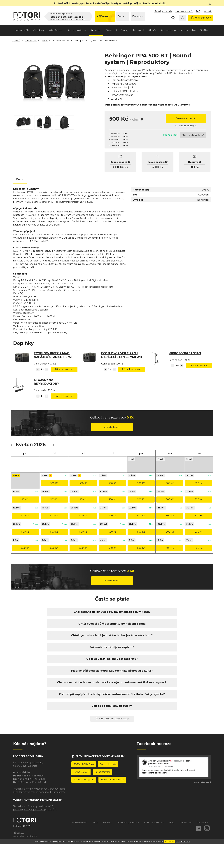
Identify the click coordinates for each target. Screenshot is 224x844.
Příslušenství (56, 30)
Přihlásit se (185, 822)
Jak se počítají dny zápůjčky (112, 705)
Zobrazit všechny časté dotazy (112, 718)
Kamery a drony (76, 30)
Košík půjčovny (201, 17)
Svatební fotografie (83, 779)
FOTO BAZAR (81, 772)
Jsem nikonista (108, 764)
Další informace (183, 841)
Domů (16, 40)
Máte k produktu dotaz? (193, 135)
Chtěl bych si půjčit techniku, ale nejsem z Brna (112, 623)
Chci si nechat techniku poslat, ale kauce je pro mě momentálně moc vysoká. (112, 682)
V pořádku (169, 841)
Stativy (125, 30)
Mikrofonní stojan (185, 353)
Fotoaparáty (22, 30)
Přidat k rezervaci (64, 369)
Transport (138, 30)
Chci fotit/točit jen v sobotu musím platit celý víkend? (112, 611)
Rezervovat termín (186, 118)
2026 (40, 444)
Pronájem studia (163, 11)
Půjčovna (104, 16)
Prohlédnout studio (154, 3)
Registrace (202, 822)
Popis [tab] (19, 179)
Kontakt (208, 11)
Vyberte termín (112, 427)
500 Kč (54, 483)
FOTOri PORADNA (83, 764)
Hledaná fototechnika (112, 779)
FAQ (198, 11)
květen (24, 444)
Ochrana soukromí (154, 822)
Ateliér (152, 30)
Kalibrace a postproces (174, 30)
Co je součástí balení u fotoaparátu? (112, 658)
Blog (171, 822)
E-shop (137, 16)
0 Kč (126, 167)
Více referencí (202, 782)
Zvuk (45, 40)
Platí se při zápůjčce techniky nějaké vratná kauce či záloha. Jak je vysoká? (112, 694)
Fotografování (102, 772)
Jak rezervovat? (184, 11)
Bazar (122, 16)
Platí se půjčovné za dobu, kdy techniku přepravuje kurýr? (112, 670)
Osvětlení (111, 30)
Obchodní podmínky (128, 822)
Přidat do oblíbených (186, 126)
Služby (204, 30)
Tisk (194, 30)
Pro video (96, 30)
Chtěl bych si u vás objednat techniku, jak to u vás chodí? (112, 635)
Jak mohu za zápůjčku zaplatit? (112, 647)
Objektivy (38, 30)
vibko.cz (32, 836)
